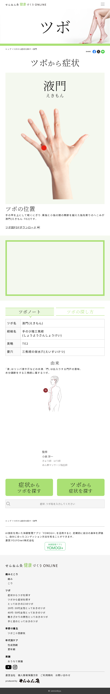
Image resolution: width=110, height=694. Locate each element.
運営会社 (10, 675)
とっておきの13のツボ (20, 603)
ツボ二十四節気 (16, 633)
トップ (8, 49)
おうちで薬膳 (15, 661)
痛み (10, 579)
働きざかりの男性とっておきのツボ (28, 616)
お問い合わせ (63, 675)
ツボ (81, 487)
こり (10, 583)
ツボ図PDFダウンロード (21, 227)
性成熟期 (13, 645)
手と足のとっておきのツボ (23, 621)
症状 (29, 487)
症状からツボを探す (19, 595)
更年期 (11, 649)
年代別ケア (11, 640)
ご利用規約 (46, 675)
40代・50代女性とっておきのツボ (26, 612)
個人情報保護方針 (28, 675)
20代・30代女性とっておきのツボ (26, 608)
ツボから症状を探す (22, 49)
